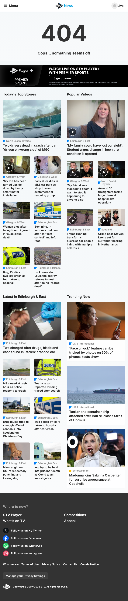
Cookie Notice (89, 564)
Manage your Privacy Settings (25, 575)
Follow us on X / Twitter (26, 530)
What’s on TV (14, 521)
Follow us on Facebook (26, 538)
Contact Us (70, 564)
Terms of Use (30, 564)
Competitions (75, 515)
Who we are (11, 564)
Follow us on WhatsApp (26, 545)
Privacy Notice (50, 564)
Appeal (70, 521)
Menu (10, 5)
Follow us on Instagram (26, 553)
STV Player (12, 515)
